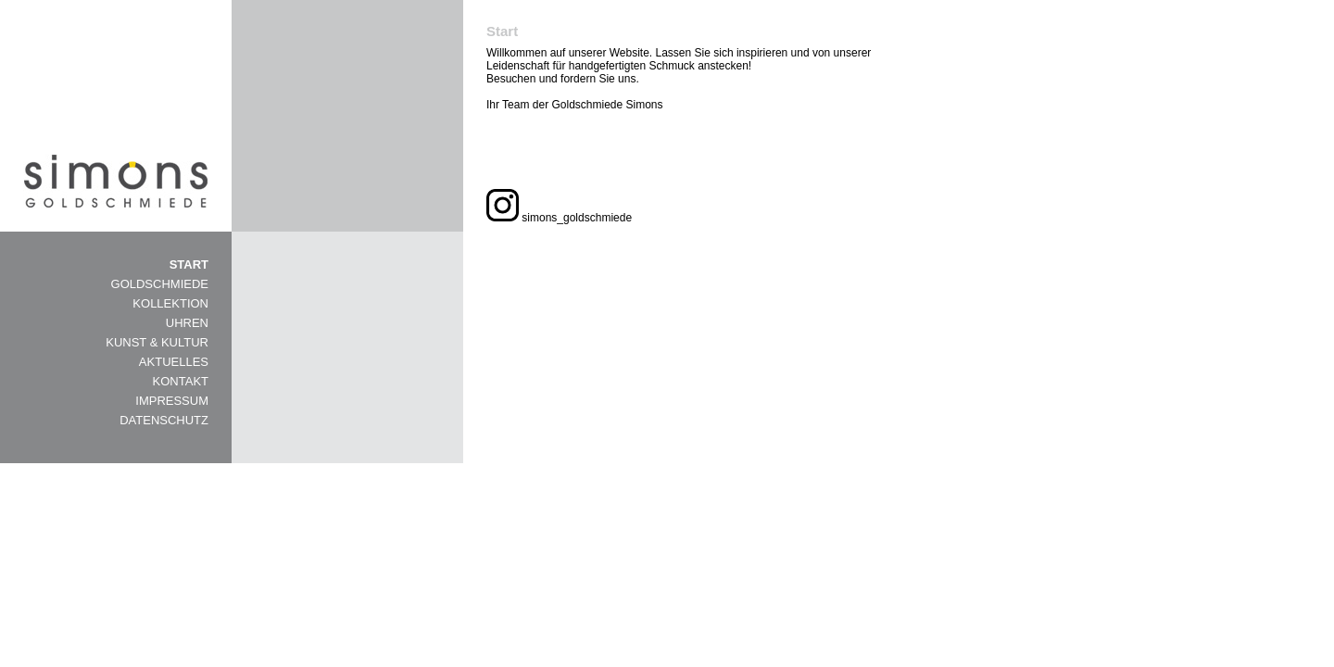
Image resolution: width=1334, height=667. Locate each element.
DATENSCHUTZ (164, 420)
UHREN (187, 323)
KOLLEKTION (170, 303)
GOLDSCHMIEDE (159, 284)
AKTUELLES (173, 362)
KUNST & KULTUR (157, 342)
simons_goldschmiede (559, 217)
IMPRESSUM (171, 401)
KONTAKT (180, 381)
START (189, 264)
